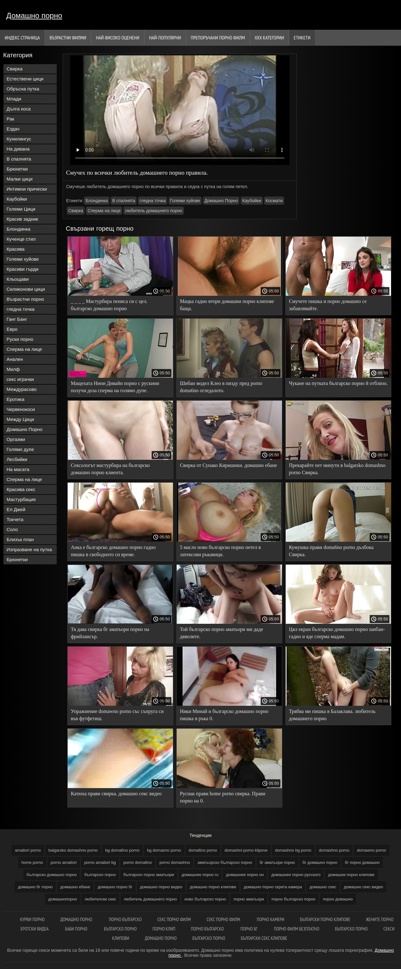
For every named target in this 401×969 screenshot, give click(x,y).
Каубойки (17, 199)
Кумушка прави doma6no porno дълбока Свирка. (331, 551)
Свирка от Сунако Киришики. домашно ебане (228, 465)
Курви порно (32, 919)
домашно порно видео (161, 886)
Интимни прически (27, 189)
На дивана (18, 148)
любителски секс (100, 899)
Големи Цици (21, 209)
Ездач (13, 128)
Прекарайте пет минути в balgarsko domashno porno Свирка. (337, 469)
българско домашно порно (52, 874)
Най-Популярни (165, 37)
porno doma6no (137, 862)
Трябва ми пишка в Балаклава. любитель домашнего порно (332, 715)
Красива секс (21, 489)
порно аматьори (248, 899)
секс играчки (20, 379)
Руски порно (20, 339)
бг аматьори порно (277, 862)
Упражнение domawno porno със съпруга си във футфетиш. (117, 715)
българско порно (100, 874)
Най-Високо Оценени (117, 37)
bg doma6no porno (122, 850)
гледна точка (20, 309)
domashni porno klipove (246, 850)
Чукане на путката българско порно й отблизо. (338, 383)
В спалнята (19, 159)
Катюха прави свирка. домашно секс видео (116, 793)
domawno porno (371, 850)
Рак (10, 118)
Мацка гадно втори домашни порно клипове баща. (227, 305)
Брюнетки (17, 169)
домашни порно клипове (351, 874)
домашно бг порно (35, 886)
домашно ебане (75, 886)
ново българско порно (205, 899)
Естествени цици (25, 78)
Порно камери (270, 919)
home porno (32, 862)
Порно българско (125, 919)
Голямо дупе (20, 449)
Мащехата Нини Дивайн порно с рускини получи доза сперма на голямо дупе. (115, 387)
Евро (12, 329)
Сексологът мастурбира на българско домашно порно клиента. (110, 469)
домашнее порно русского (295, 874)
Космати (274, 200)
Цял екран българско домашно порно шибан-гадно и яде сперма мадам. (337, 633)
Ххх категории (269, 37)
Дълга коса (19, 108)
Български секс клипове (264, 938)
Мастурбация (21, 499)
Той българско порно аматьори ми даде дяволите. (221, 633)
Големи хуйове (23, 259)
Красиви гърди (23, 269)
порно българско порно (293, 899)
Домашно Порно (24, 429)
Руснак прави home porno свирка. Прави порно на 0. (222, 797)
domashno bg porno (293, 850)
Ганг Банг (17, 319)
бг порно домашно (362, 862)
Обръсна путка (23, 88)
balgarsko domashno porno (73, 850)
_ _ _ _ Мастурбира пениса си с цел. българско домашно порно (109, 305)
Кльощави (18, 279)
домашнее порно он (245, 874)
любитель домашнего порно (153, 210)
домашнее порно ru (200, 874)
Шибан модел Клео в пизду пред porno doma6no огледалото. (221, 387)
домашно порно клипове (213, 886)
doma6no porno (203, 850)
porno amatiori (64, 862)
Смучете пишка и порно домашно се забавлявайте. (328, 305)
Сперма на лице (24, 349)
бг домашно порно (320, 862)
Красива (15, 249)
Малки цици (20, 179)
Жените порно (379, 919)
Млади (14, 98)
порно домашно (338, 899)
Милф (13, 369)
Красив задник (22, 219)
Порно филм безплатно (297, 929)
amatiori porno (28, 850)
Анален (15, 359)
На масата (18, 469)
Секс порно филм (174, 919)
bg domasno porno (164, 850)
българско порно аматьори (148, 874)
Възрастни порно (25, 299)
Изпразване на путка (29, 549)
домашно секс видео (363, 886)
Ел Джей (16, 509)
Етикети (302, 37)
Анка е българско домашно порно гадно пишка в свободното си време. (113, 551)
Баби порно (76, 929)
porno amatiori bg (100, 862)
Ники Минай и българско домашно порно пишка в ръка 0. (224, 715)
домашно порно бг (115, 886)
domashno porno (334, 850)
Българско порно (120, 929)
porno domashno (174, 862)
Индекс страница (22, 37)
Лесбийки (17, 459)
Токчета (15, 519)
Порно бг (249, 929)
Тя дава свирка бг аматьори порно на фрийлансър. (110, 633)
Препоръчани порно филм (218, 37)
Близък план (20, 539)
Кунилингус (19, 138)
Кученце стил (21, 239)
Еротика (15, 399)
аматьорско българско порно (224, 862)
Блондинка (18, 229)
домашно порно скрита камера (273, 886)
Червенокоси (21, 409)
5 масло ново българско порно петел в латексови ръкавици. (220, 551)
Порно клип (164, 929)
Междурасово (22, 389)
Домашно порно (34, 15)
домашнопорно (62, 899)
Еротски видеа (35, 929)
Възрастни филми (67, 37)
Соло (12, 529)
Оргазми (16, 439)
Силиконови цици (26, 289)
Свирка (15, 68)
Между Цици (20, 419)
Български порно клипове (325, 919)
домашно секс (323, 886)
